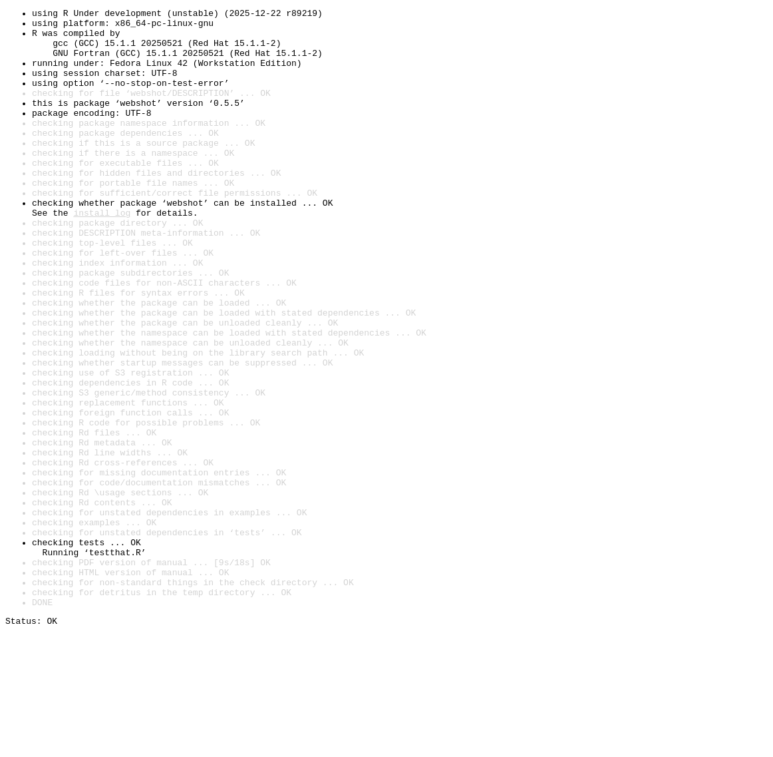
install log (101, 254)
